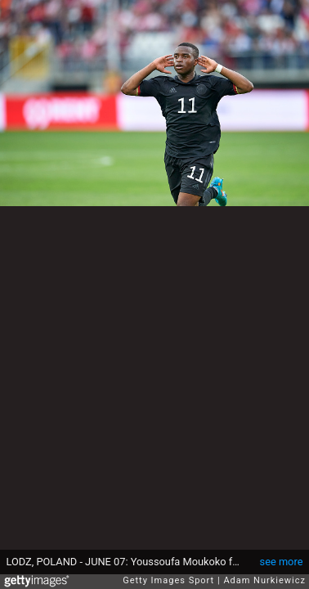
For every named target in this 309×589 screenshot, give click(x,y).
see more (281, 561)
